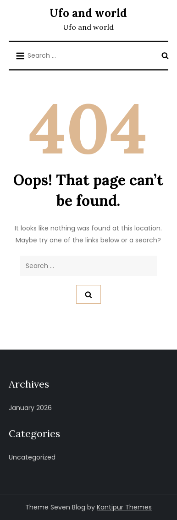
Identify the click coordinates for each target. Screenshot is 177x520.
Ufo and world (88, 13)
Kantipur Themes (124, 507)
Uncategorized (32, 457)
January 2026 (30, 407)
